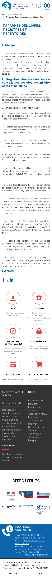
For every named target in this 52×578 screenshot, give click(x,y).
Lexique (32, 440)
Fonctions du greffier (12, 454)
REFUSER (13, 573)
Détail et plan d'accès (36, 555)
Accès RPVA (8, 426)
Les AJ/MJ (33, 417)
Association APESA (38, 414)
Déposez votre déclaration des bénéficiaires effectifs (12, 419)
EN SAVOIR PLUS (40, 568)
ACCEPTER (39, 573)
